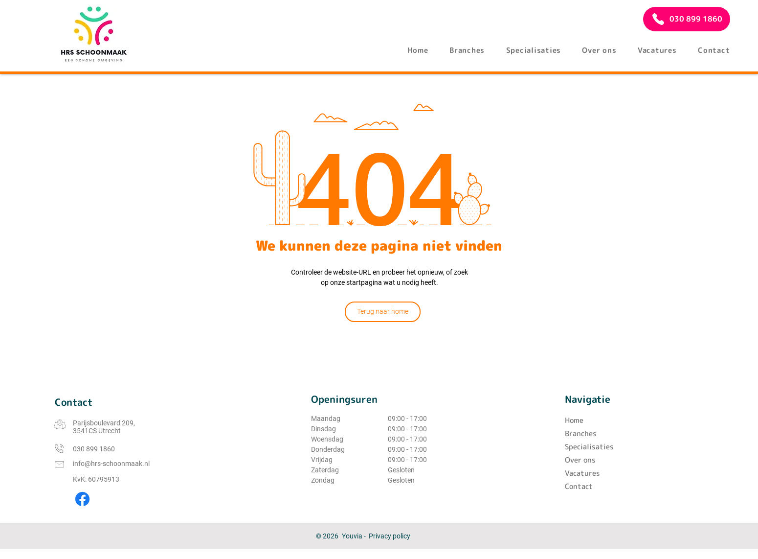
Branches (581, 433)
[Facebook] (82, 499)
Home (574, 420)
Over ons (580, 460)
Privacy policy (389, 536)
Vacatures (582, 473)
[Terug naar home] (383, 312)
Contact (579, 486)
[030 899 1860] (686, 19)
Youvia (352, 536)
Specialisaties (589, 447)
